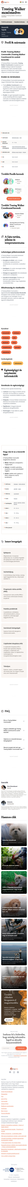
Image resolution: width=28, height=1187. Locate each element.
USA (20, 137)
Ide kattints (9, 1021)
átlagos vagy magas (17, 152)
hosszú (15, 498)
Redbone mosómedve (7, 1107)
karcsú (15, 502)
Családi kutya (6, 363)
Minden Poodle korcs (14, 198)
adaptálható (6, 352)
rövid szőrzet (22, 484)
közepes (16, 484)
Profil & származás (6, 22)
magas (24, 152)
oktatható (5, 342)
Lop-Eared (16, 493)
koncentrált (6, 333)
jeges (19, 489)
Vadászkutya (18, 363)
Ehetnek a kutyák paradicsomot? (10, 1155)
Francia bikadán (5, 1114)
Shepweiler (4, 1095)
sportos (19, 502)
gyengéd (17, 347)
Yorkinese (4, 1110)
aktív (14, 338)
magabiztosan (7, 347)
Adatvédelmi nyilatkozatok (20, 1057)
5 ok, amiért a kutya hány (8, 1157)
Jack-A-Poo (4, 1100)
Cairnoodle (4, 1102)
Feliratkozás (21, 1049)
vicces (14, 342)
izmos (23, 502)
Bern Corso (4, 1112)
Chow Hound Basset (6, 1093)
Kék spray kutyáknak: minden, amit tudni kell (13, 1137)
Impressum (13, 1180)
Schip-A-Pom (4, 1105)
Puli (2, 1098)
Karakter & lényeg (19, 22)
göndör (15, 489)
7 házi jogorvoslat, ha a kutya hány (11, 1144)
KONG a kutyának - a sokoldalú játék (11, 1135)
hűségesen (6, 338)
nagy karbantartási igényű (18, 146)
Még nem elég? (14, 1032)
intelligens (16, 333)
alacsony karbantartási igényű (19, 148)
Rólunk (10, 1178)
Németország (15, 137)
